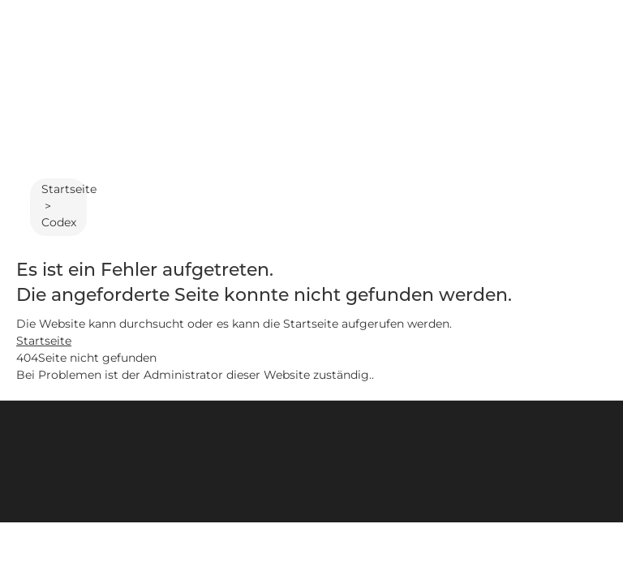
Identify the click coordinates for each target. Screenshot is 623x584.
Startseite (69, 189)
